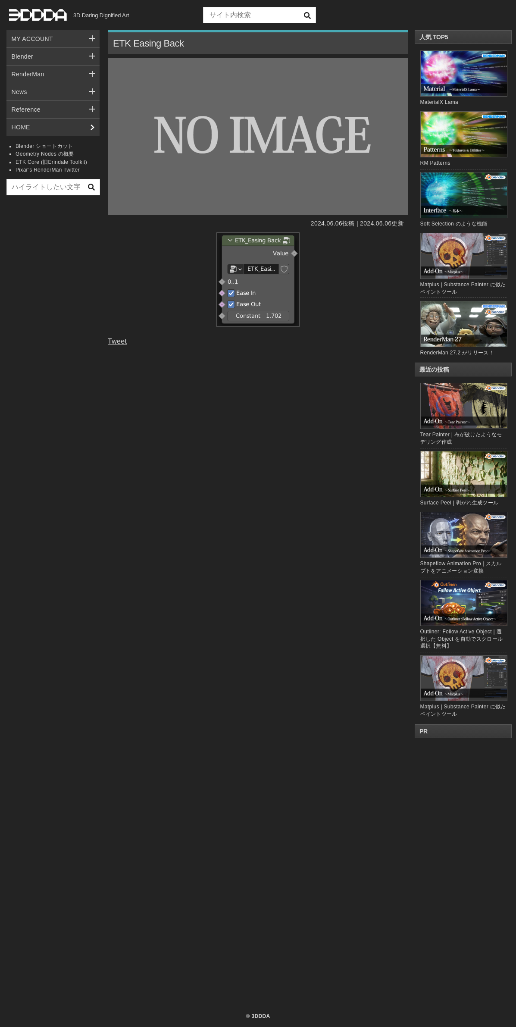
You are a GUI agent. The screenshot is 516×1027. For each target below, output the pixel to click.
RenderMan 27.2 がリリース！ (457, 353)
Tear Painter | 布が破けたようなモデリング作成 (463, 414)
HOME (21, 127)
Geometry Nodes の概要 (45, 154)
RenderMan (28, 74)
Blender (23, 56)
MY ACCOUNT (32, 38)
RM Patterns (435, 163)
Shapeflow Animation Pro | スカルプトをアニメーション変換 (463, 542)
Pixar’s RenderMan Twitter (48, 170)
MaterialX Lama (439, 102)
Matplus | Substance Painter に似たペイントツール (463, 686)
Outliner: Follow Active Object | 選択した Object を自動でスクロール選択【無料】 (463, 614)
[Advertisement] (53, 333)
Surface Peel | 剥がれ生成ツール (463, 478)
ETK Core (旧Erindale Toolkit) (51, 162)
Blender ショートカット (44, 146)
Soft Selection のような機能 (454, 224)
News (19, 91)
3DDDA (260, 1016)
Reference (26, 109)
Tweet (117, 341)
